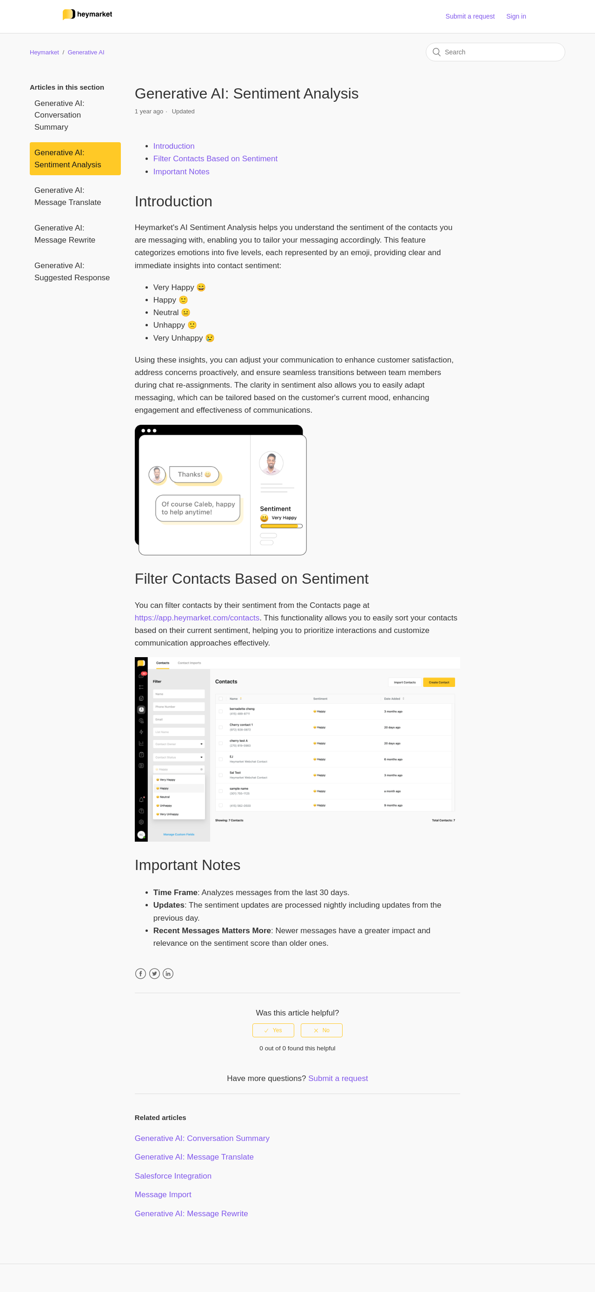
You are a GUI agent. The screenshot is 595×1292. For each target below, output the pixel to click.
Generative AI (86, 52)
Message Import (163, 1194)
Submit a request (470, 16)
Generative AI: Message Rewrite (64, 234)
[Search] (495, 52)
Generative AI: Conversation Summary (59, 115)
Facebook (140, 974)
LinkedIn (168, 974)
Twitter (154, 974)
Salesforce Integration (173, 1176)
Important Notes (181, 171)
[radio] (273, 1030)
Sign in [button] (516, 16)
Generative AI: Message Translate (67, 196)
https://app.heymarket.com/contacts (197, 617)
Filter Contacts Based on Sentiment (215, 158)
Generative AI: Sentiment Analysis (67, 158)
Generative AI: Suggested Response (72, 271)
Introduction (174, 146)
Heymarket (44, 52)
